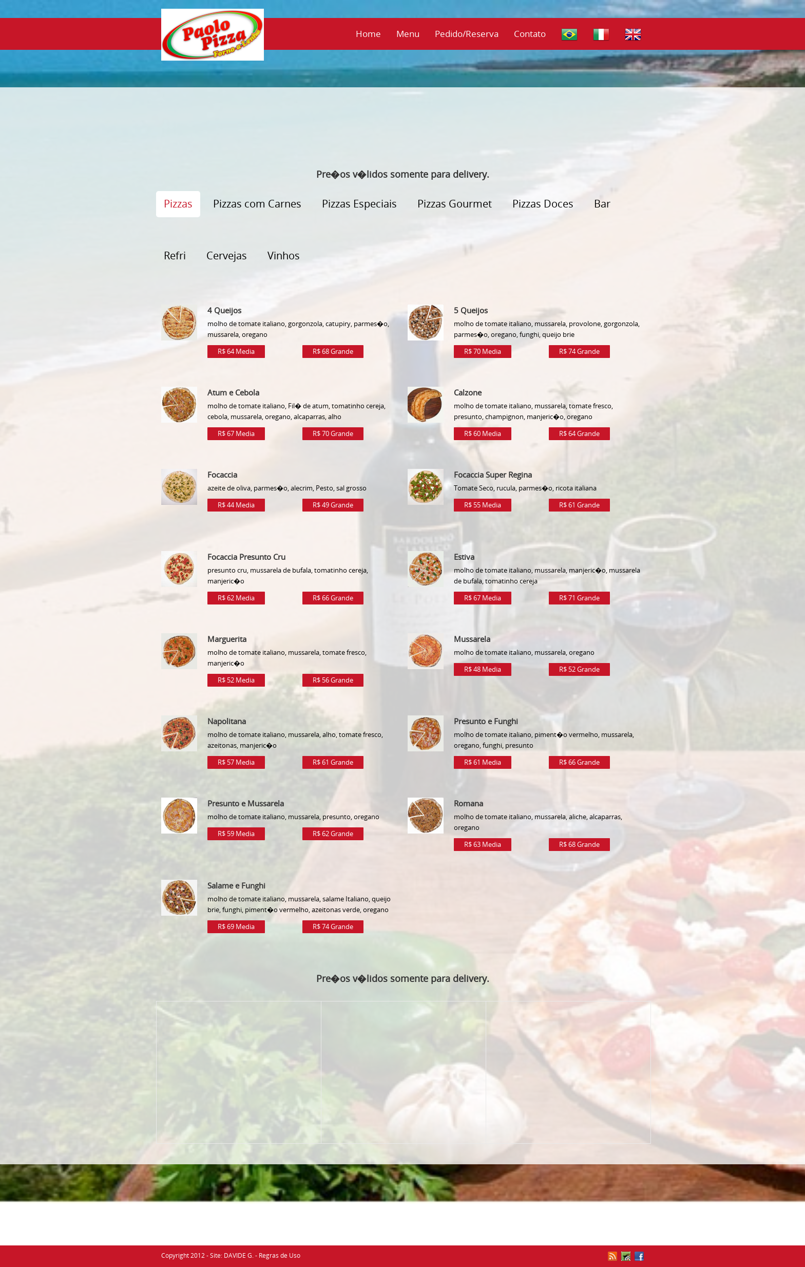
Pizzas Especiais (359, 204)
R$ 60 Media (482, 433)
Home (368, 34)
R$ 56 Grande (332, 680)
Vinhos (283, 255)
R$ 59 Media (236, 833)
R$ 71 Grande (579, 597)
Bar (602, 204)
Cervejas (226, 255)
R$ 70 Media (482, 351)
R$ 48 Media (482, 669)
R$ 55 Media (482, 504)
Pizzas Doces (542, 204)
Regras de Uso (279, 1255)
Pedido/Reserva (467, 34)
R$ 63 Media (482, 844)
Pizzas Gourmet (454, 204)
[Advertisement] (402, 131)
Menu (407, 34)
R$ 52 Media (236, 680)
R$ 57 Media (236, 762)
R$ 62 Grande (332, 833)
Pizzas (178, 204)
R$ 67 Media (236, 433)
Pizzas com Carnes (257, 204)
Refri (175, 255)
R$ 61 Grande (579, 504)
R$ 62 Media (236, 597)
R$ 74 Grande (579, 351)
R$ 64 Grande (579, 433)
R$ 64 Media (236, 351)
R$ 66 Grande (332, 597)
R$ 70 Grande (332, 433)
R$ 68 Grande (332, 351)
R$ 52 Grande (579, 669)
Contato (530, 34)
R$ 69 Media (236, 926)
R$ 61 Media (482, 762)
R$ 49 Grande (332, 504)
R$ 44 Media (236, 504)
